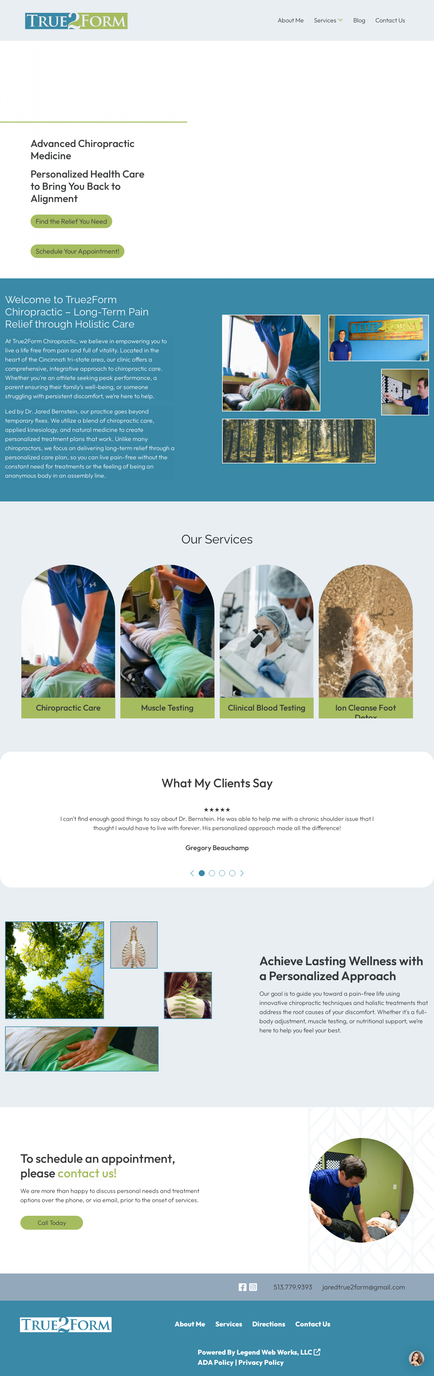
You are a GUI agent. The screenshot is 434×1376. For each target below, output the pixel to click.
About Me (291, 20)
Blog (359, 20)
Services (328, 20)
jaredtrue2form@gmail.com (363, 1287)
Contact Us (390, 20)
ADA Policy (216, 1362)
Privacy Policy (261, 1362)
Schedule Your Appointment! (77, 251)
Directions (268, 1324)
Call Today (52, 1223)
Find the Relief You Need (71, 221)
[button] (192, 873)
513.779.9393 (293, 1287)
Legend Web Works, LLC (278, 1352)
